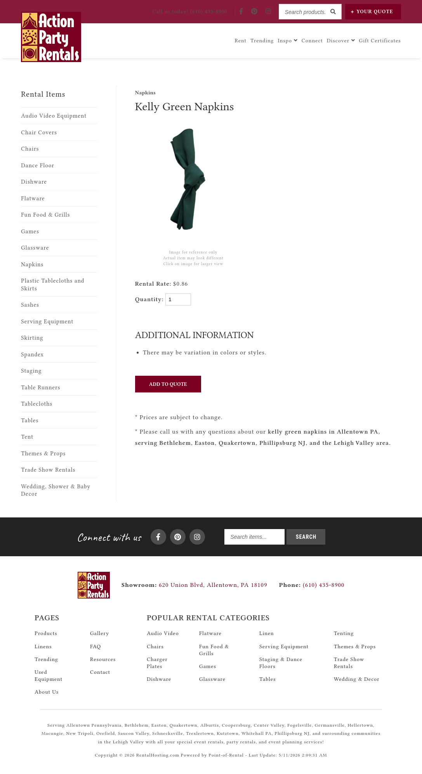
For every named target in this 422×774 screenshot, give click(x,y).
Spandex (32, 354)
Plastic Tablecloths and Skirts (52, 285)
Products (46, 633)
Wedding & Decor (356, 679)
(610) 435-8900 (311, 584)
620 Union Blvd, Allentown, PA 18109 (213, 584)
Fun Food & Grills (45, 215)
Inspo (288, 40)
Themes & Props (43, 453)
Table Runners (40, 387)
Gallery (99, 633)
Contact (100, 672)
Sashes (30, 305)
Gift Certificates (380, 40)
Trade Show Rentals (48, 470)
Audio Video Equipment (54, 116)
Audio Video (163, 633)
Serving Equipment (47, 321)
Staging (31, 371)
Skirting (32, 338)
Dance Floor (37, 165)
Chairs (30, 149)
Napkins (32, 264)
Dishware (34, 182)
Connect (312, 40)
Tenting (344, 633)
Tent (27, 437)
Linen (266, 633)
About (47, 692)
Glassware (35, 248)
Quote (372, 11)
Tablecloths (36, 404)
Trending (262, 40)
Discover (341, 40)
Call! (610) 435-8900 (189, 11)
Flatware (33, 198)
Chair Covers (39, 132)
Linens (43, 646)
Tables (29, 420)
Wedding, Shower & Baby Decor (55, 490)
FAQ (95, 646)
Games (30, 231)
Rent (241, 40)
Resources (103, 659)
